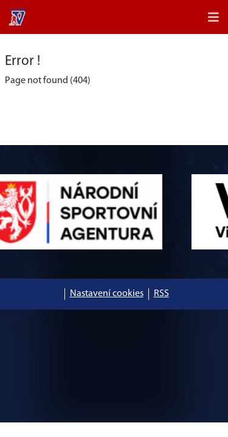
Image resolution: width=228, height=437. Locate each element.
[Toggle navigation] (213, 17)
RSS (161, 294)
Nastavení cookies (106, 294)
